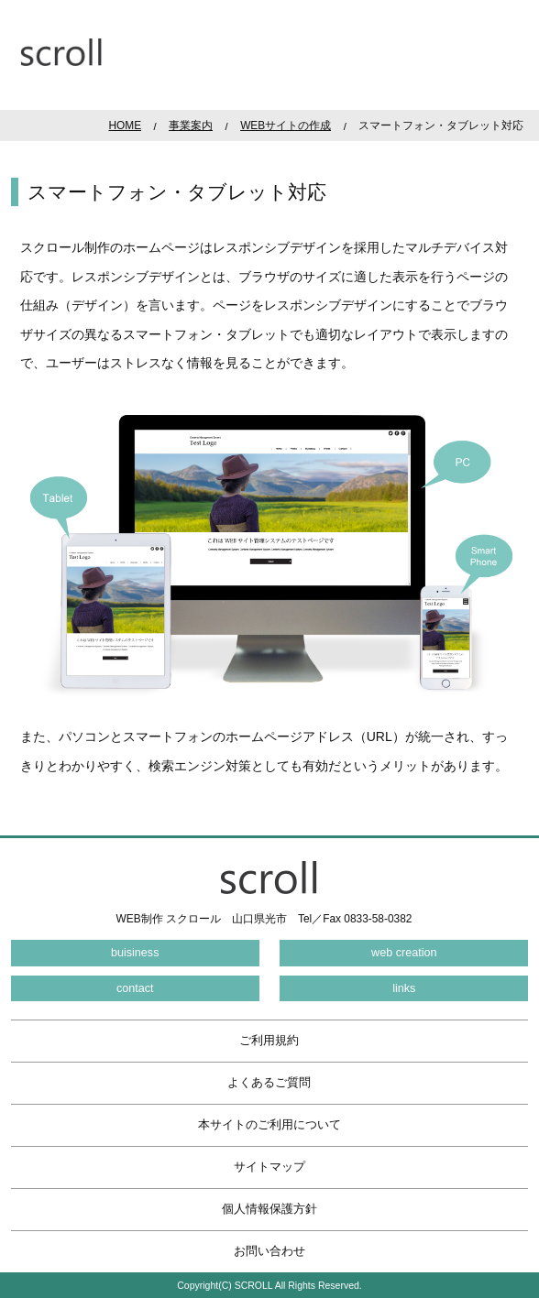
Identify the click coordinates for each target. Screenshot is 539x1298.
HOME (124, 125)
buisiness (135, 952)
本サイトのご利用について (269, 1124)
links (403, 988)
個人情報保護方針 (269, 1209)
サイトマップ (269, 1167)
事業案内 (191, 125)
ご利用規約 (269, 1040)
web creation (403, 952)
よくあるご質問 (269, 1082)
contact (135, 988)
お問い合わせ (269, 1251)
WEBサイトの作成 (285, 125)
